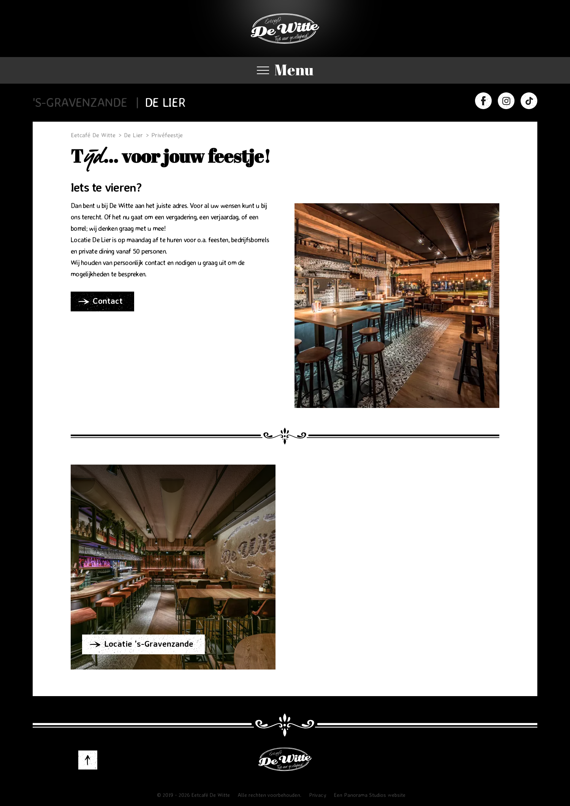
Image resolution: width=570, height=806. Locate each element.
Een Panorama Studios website (369, 795)
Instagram (506, 100)
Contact (108, 300)
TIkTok (529, 100)
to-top (87, 760)
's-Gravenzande (80, 102)
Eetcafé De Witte (285, 28)
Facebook (483, 100)
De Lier (165, 102)
